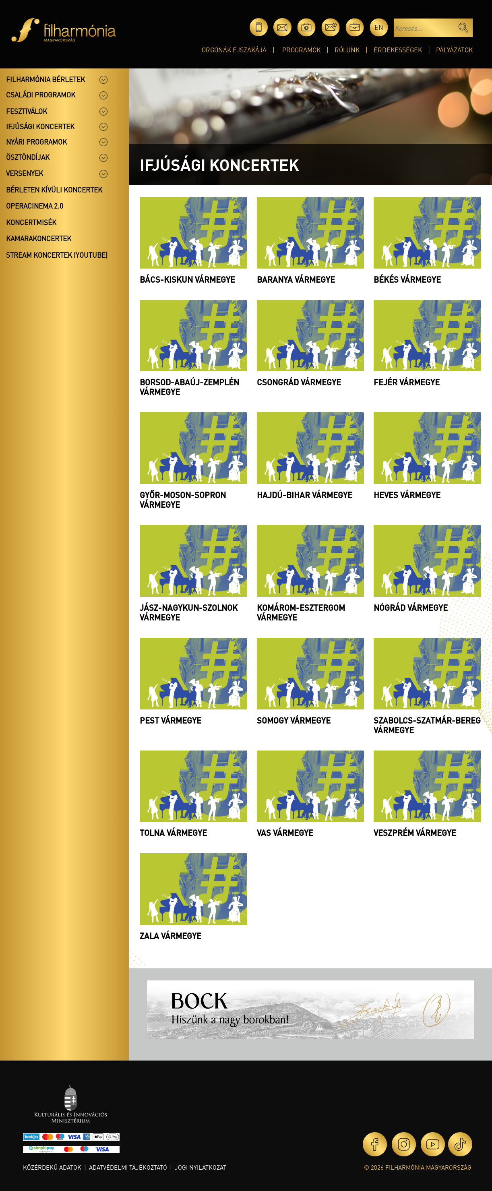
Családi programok (40, 94)
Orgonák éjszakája (234, 49)
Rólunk (347, 49)
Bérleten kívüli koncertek (54, 189)
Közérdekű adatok (52, 1167)
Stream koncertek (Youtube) (56, 254)
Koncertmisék (31, 222)
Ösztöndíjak (28, 157)
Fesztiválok (26, 111)
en (378, 27)
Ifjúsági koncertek (40, 126)
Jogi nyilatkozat (200, 1167)
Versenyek (24, 173)
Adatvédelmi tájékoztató (128, 1167)
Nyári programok (36, 141)
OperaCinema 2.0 (34, 205)
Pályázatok (454, 49)
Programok (301, 49)
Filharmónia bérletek (45, 79)
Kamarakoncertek (38, 238)
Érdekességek (398, 49)
